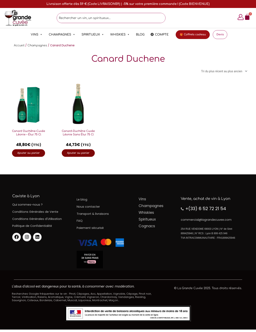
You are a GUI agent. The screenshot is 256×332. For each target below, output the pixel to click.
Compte (157, 35)
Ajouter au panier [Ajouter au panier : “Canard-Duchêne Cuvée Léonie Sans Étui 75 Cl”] (78, 154)
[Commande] (222, 72)
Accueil (19, 45)
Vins (32, 35)
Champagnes (57, 35)
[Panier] (246, 17)
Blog (135, 35)
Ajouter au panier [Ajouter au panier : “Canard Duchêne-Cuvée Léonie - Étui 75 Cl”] (28, 154)
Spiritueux (88, 35)
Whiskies (115, 35)
